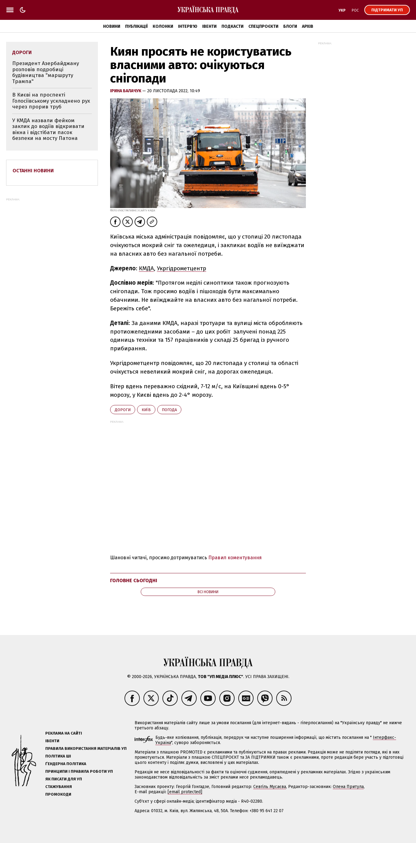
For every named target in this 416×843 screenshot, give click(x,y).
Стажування (58, 786)
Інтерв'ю (187, 26)
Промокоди (58, 794)
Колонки (163, 26)
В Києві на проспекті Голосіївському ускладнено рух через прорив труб (51, 101)
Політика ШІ (58, 756)
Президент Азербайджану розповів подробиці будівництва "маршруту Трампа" (45, 72)
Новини (111, 26)
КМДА (146, 268)
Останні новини (33, 170)
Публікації (136, 26)
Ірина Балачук (126, 90)
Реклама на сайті (63, 733)
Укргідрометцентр (181, 268)
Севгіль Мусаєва (269, 786)
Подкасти (232, 26)
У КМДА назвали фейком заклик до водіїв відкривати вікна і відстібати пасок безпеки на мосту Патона (48, 129)
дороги (123, 409)
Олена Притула (348, 786)
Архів (307, 26)
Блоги (290, 26)
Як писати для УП (63, 779)
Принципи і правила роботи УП (79, 771)
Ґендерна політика (65, 763)
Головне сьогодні (133, 580)
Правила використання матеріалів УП (86, 748)
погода (169, 409)
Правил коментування (235, 557)
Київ (146, 409)
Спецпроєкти (263, 26)
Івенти (209, 26)
